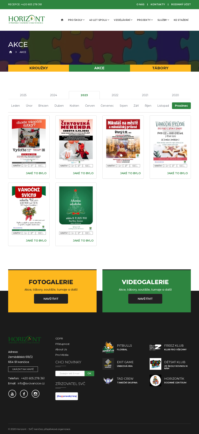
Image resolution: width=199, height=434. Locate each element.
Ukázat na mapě (23, 368)
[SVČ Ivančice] (27, 20)
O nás (140, 4)
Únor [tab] (29, 105)
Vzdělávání (123, 19)
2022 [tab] (115, 95)
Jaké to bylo (36, 173)
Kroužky (38, 68)
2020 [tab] (175, 95)
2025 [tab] (23, 95)
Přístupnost (62, 343)
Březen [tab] (43, 105)
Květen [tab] (74, 105)
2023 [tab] (84, 95)
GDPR (59, 338)
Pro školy (76, 19)
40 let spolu (99, 19)
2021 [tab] (145, 95)
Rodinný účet (181, 4)
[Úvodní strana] (62, 20)
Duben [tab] (59, 105)
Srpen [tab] (124, 105)
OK (89, 373)
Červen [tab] (90, 105)
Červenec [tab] (107, 105)
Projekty (145, 19)
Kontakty (158, 4)
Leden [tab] (15, 105)
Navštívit (51, 298)
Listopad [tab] (163, 105)
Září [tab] (136, 105)
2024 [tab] (53, 95)
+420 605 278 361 (31, 4)
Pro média (61, 354)
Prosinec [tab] (181, 105)
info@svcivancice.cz (31, 383)
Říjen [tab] (148, 105)
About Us (61, 349)
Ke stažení (181, 19)
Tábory (160, 68)
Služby (163, 19)
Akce (99, 68)
